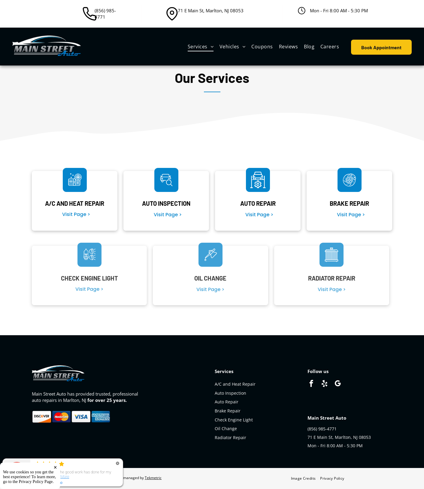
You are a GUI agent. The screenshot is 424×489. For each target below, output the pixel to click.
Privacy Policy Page (36, 481)
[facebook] (311, 384)
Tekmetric (153, 477)
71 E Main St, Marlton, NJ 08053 (211, 11)
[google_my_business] (337, 384)
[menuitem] (201, 46)
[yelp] (324, 384)
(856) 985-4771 (105, 14)
